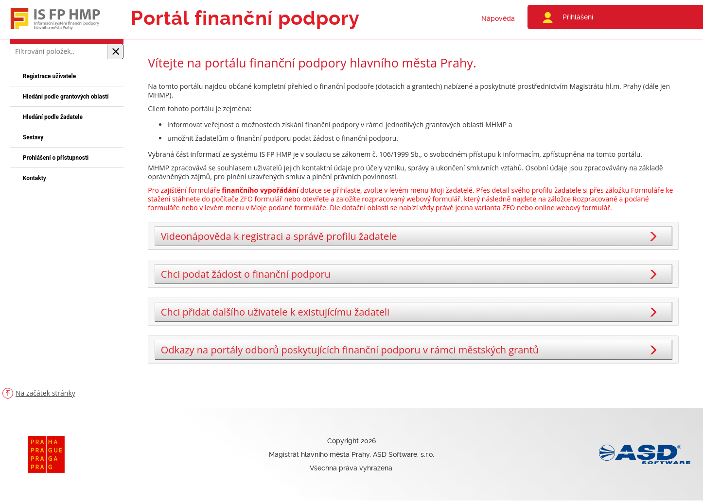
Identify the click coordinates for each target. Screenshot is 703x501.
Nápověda (498, 18)
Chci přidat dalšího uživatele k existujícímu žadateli (411, 311)
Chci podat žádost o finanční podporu (411, 274)
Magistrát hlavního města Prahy (319, 454)
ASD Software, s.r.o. (403, 454)
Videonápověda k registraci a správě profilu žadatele (411, 236)
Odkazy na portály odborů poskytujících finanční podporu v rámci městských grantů (411, 349)
